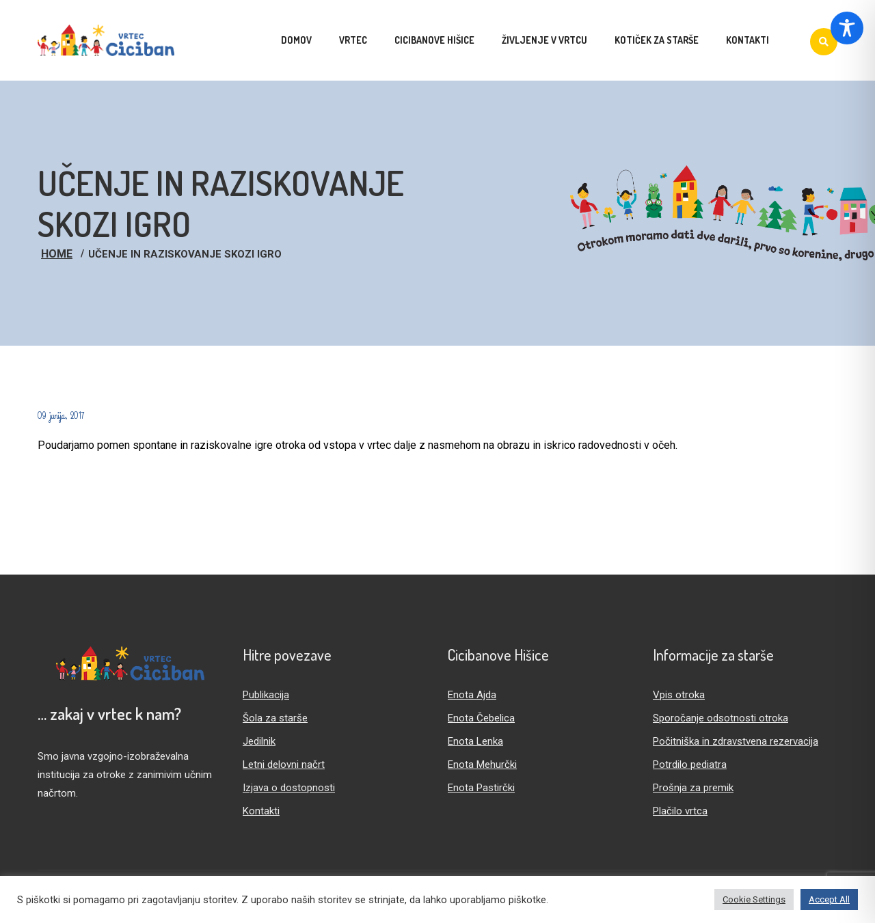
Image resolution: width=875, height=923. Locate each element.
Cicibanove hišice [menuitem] (434, 40)
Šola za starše (275, 718)
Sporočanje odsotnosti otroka (720, 718)
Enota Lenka (475, 741)
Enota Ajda (472, 695)
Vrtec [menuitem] (353, 40)
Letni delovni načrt (284, 764)
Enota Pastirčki (481, 788)
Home (56, 253)
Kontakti (261, 811)
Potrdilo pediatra (690, 764)
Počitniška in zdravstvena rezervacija (735, 741)
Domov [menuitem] (296, 40)
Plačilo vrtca (680, 811)
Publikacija (266, 695)
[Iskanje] (823, 41)
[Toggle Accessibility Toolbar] (847, 28)
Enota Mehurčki (482, 764)
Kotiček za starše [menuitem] (657, 40)
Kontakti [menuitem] (747, 40)
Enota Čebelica (481, 718)
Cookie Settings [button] (754, 899)
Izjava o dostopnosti (289, 788)
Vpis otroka (679, 695)
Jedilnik (259, 741)
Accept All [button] (829, 899)
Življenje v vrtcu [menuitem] (544, 40)
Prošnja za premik (693, 788)
